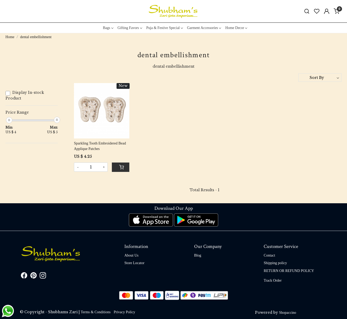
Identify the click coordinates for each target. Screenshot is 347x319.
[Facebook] (24, 277)
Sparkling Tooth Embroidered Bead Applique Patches (100, 146)
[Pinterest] (33, 277)
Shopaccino (287, 313)
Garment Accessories (204, 28)
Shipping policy (275, 263)
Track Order (272, 280)
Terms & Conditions (96, 312)
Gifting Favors (130, 28)
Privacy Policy (124, 312)
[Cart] (120, 167)
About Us (131, 255)
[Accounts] (327, 11)
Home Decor (236, 28)
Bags (108, 28)
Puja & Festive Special (164, 28)
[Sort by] (320, 77)
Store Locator (134, 263)
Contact (269, 255)
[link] (307, 11)
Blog (197, 255)
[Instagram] (43, 277)
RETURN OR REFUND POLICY (289, 271)
